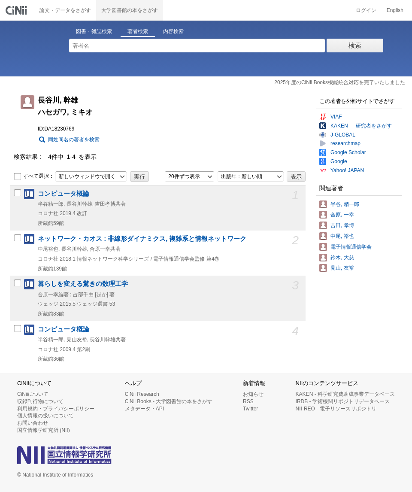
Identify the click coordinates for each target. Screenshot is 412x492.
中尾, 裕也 (342, 236)
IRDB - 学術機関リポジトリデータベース (343, 401)
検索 (354, 45)
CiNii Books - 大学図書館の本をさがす (169, 401)
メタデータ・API (144, 409)
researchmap (345, 143)
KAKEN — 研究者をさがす (361, 126)
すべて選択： (34, 176)
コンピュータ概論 (63, 193)
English (395, 10)
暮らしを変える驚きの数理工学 (83, 283)
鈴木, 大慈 (342, 258)
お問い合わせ (32, 423)
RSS (248, 401)
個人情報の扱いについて (45, 416)
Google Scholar (348, 152)
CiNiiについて (32, 394)
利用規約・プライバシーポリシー (55, 409)
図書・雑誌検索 (94, 31)
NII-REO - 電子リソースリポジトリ (336, 409)
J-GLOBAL (342, 135)
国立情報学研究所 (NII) (43, 430)
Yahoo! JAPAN (347, 170)
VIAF (336, 117)
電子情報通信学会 (351, 247)
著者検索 (137, 31)
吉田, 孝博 (342, 225)
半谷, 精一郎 (344, 204)
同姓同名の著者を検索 (74, 140)
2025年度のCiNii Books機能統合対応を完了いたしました (339, 82)
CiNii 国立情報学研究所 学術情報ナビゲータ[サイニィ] (17, 10)
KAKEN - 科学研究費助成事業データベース (345, 394)
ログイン (366, 10)
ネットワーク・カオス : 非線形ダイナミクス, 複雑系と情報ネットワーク (142, 238)
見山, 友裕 (342, 268)
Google (338, 161)
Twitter (250, 409)
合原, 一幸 (342, 215)
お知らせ (253, 394)
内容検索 (173, 31)
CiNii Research (142, 394)
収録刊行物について (40, 401)
